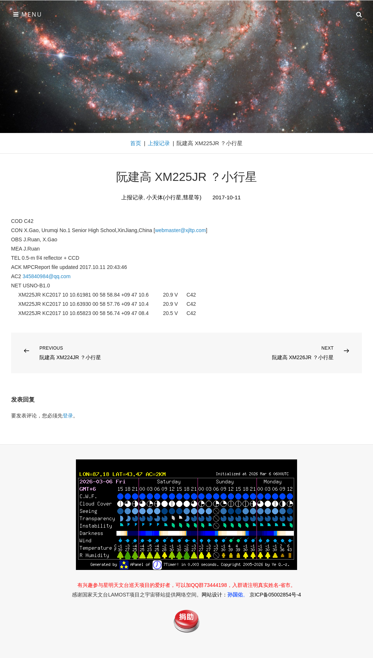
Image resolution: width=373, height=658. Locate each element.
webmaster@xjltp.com (180, 230)
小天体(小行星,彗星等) (173, 197)
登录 (68, 416)
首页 (135, 143)
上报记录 (159, 143)
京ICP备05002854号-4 (275, 595)
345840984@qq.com (46, 276)
